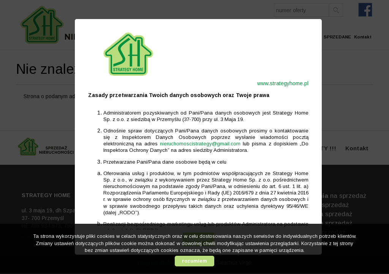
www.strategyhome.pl (279, 83)
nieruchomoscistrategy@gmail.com (196, 144)
